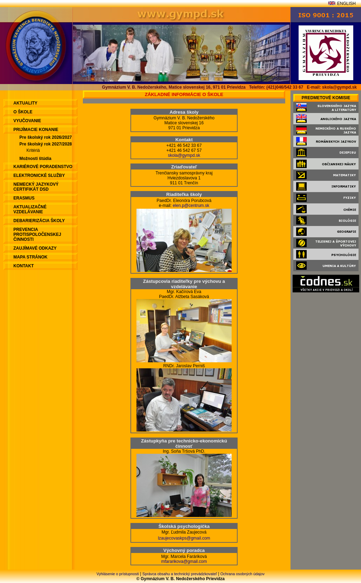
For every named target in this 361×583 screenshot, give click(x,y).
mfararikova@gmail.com (184, 561)
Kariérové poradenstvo (42, 166)
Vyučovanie (27, 120)
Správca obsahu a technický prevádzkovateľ (179, 574)
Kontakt (23, 265)
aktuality (25, 103)
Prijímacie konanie (35, 129)
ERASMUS (24, 198)
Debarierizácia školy (39, 220)
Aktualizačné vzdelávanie (30, 209)
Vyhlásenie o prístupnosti (118, 574)
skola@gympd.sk (184, 155)
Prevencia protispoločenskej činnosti (37, 234)
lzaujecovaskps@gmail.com (184, 538)
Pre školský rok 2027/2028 (45, 144)
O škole (22, 111)
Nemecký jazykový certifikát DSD (36, 187)
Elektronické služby (39, 175)
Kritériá (33, 150)
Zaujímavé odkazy (34, 248)
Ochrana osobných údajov (242, 574)
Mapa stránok (30, 257)
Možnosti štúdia (35, 158)
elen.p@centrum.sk (191, 205)
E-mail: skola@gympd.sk (332, 87)
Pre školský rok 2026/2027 (45, 137)
